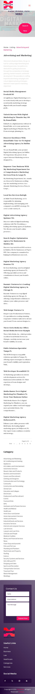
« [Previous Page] (14, 443)
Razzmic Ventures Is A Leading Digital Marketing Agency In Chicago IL (17, 287)
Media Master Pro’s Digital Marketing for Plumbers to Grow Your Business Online (15, 394)
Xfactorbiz (20, 689)
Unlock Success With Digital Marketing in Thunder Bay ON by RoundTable (17, 117)
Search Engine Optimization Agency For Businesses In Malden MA (16, 241)
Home (6, 47)
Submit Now (23, 618)
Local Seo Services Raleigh (15, 195)
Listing (12, 47)
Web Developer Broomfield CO (16, 371)
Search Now (25, 30)
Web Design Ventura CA (14, 310)
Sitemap (21, 692)
